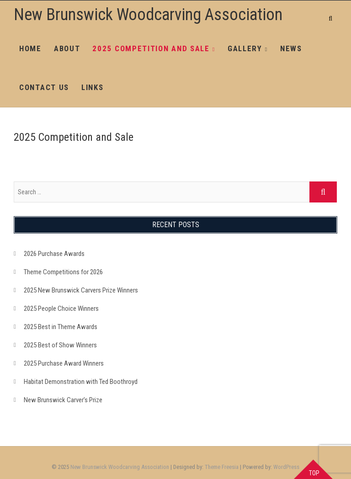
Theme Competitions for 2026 (63, 272)
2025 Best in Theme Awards (60, 327)
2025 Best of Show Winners (60, 345)
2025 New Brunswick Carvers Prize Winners (81, 290)
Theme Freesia (222, 466)
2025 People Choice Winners (61, 308)
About (67, 48)
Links (92, 87)
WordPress (286, 466)
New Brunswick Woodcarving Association (148, 14)
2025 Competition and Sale (151, 48)
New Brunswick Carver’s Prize (63, 400)
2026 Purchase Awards (54, 254)
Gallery (245, 48)
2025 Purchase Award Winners (64, 363)
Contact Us (44, 87)
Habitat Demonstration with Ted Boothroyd (81, 382)
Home (30, 48)
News (291, 48)
